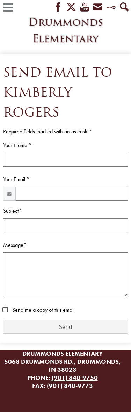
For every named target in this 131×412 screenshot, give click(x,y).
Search (124, 7)
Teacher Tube (111, 7)
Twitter (71, 7)
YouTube (84, 7)
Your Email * (16, 179)
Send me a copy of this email (42, 310)
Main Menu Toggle (8, 7)
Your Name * (17, 145)
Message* (15, 245)
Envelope (97, 7)
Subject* (12, 210)
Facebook (58, 7)
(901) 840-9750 (75, 378)
